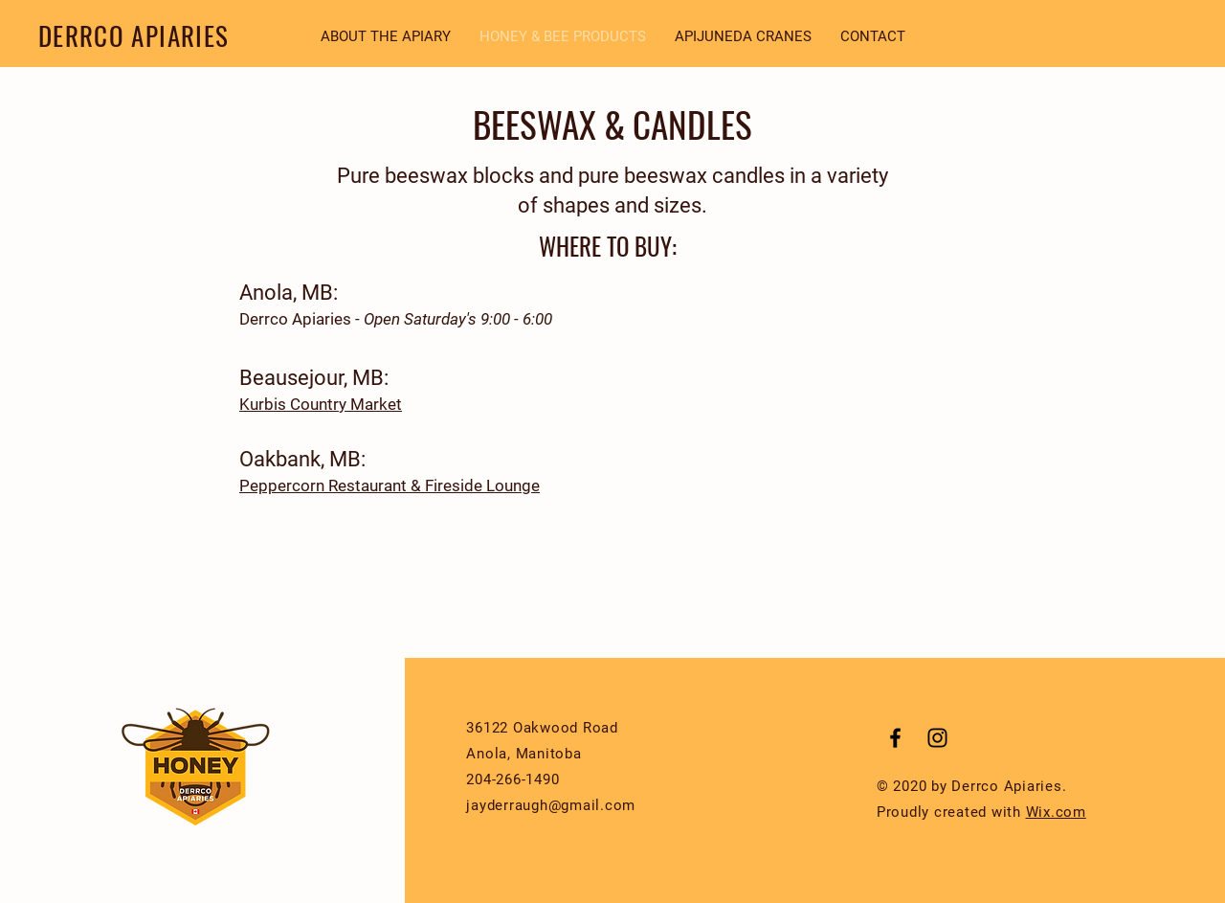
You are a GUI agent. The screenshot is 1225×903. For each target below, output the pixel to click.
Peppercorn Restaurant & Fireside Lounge (389, 485)
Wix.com (1056, 812)
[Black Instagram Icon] (937, 738)
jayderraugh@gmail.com (550, 805)
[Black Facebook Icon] (895, 738)
